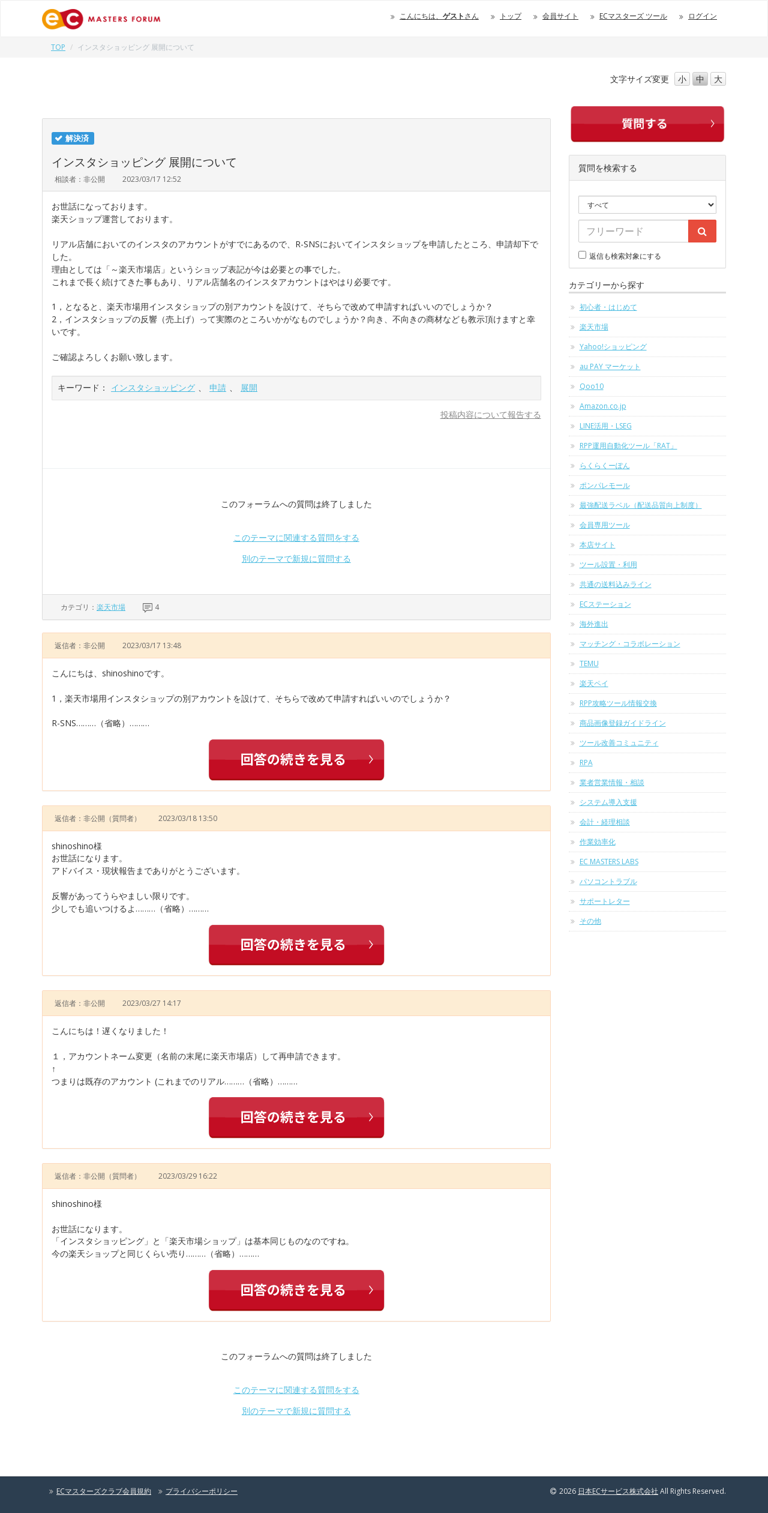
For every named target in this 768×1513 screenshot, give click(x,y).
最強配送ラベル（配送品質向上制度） (641, 505)
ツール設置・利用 (608, 564)
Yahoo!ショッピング (613, 346)
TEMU (589, 663)
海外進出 (594, 624)
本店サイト (598, 545)
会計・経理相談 (605, 822)
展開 (249, 387)
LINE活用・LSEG (606, 426)
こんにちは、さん (439, 16)
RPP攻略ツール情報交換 (618, 703)
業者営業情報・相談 (612, 782)
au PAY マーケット (610, 366)
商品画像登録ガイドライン (623, 723)
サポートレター (605, 901)
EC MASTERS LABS (609, 861)
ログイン (702, 16)
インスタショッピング (153, 387)
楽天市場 (111, 607)
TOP (58, 47)
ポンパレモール (605, 485)
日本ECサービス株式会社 (618, 1491)
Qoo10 (592, 386)
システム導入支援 (608, 802)
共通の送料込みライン (616, 584)
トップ (510, 16)
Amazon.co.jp (603, 406)
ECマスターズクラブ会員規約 (103, 1491)
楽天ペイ (594, 683)
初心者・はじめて (608, 307)
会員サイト (560, 16)
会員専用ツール (605, 525)
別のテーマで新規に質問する (296, 558)
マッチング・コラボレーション (630, 644)
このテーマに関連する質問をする (296, 537)
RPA (586, 762)
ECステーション (605, 604)
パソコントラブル (608, 881)
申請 (217, 387)
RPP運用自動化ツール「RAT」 (628, 446)
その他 (590, 921)
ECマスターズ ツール (633, 16)
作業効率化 (598, 842)
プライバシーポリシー (202, 1491)
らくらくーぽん (605, 465)
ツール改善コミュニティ (619, 743)
